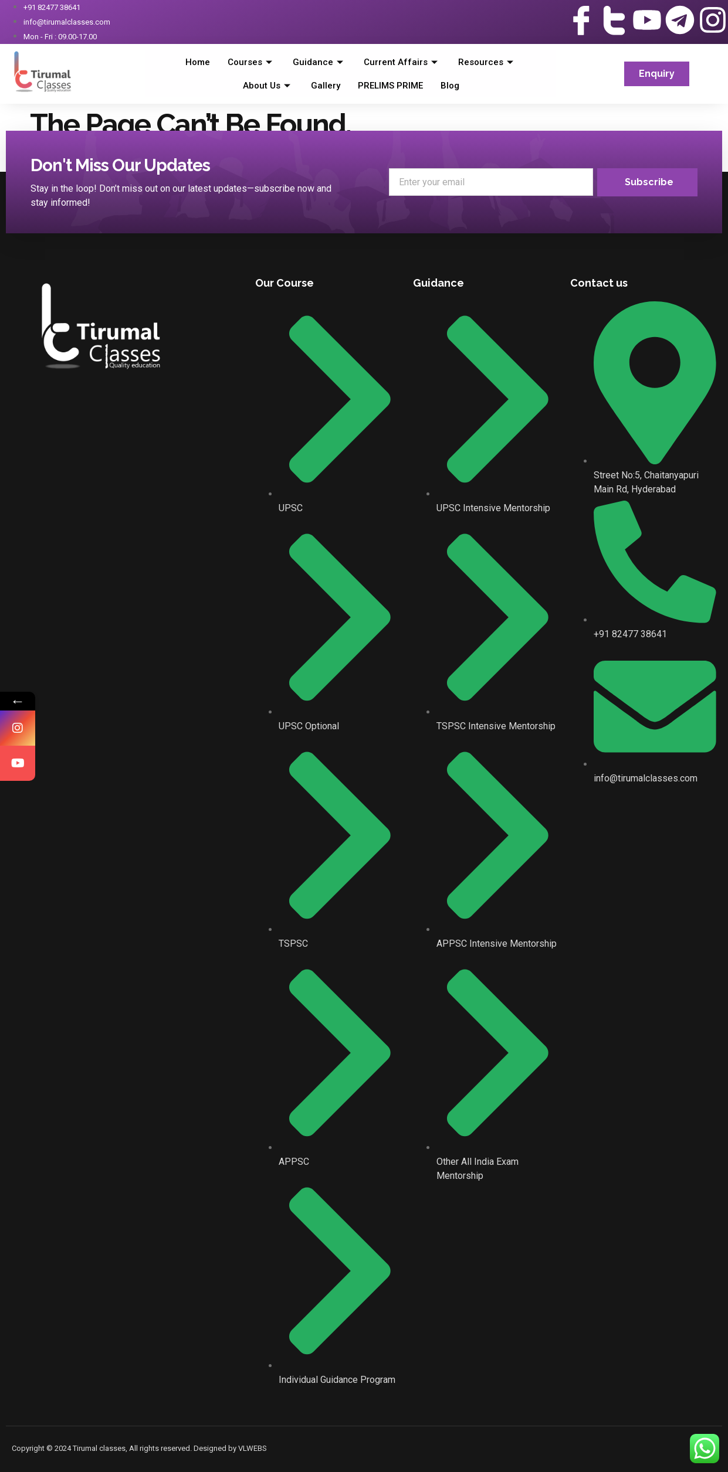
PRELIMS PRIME (390, 85)
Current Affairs (402, 62)
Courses (251, 62)
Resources (487, 62)
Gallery (325, 85)
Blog (450, 85)
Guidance (319, 62)
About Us (268, 85)
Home (197, 62)
